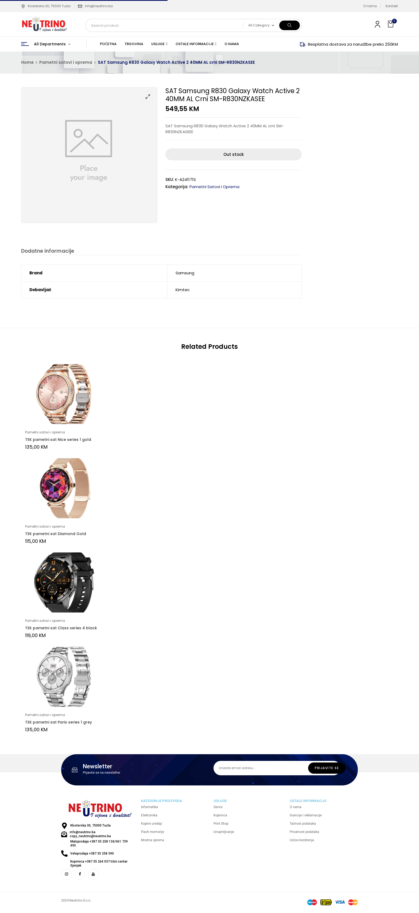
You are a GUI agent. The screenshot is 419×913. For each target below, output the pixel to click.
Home (27, 62)
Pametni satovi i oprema (65, 62)
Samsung (185, 273)
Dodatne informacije (47, 251)
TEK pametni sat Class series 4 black (61, 628)
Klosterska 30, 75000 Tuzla (46, 6)
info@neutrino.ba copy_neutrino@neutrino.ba (90, 835)
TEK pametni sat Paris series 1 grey (58, 722)
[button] (391, 24)
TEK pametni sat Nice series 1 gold (58, 440)
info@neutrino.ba (99, 6)
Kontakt (392, 6)
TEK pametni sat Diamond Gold (55, 534)
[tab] (47, 251)
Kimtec (183, 290)
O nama (370, 6)
